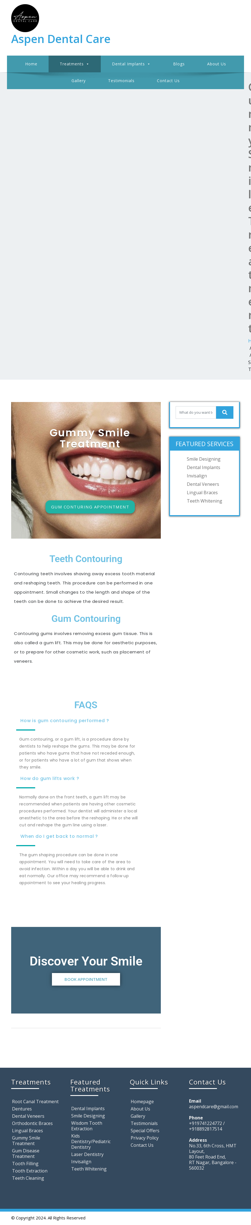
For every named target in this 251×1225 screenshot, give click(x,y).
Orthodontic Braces (32, 1123)
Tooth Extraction (29, 1171)
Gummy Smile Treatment (26, 1140)
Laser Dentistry (87, 1154)
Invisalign (197, 476)
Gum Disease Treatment (25, 1153)
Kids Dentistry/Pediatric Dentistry (91, 1141)
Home (31, 63)
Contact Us (168, 80)
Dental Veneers (203, 484)
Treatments (75, 64)
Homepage (142, 1101)
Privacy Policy (145, 1138)
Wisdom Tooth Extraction (86, 1126)
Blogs (179, 63)
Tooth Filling (25, 1163)
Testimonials (121, 80)
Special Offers (145, 1131)
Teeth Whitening (204, 501)
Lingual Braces (202, 492)
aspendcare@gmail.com (213, 1106)
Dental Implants (131, 64)
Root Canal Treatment (35, 1101)
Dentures (22, 1109)
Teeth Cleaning (28, 1178)
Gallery (78, 80)
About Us (216, 63)
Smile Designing (204, 459)
